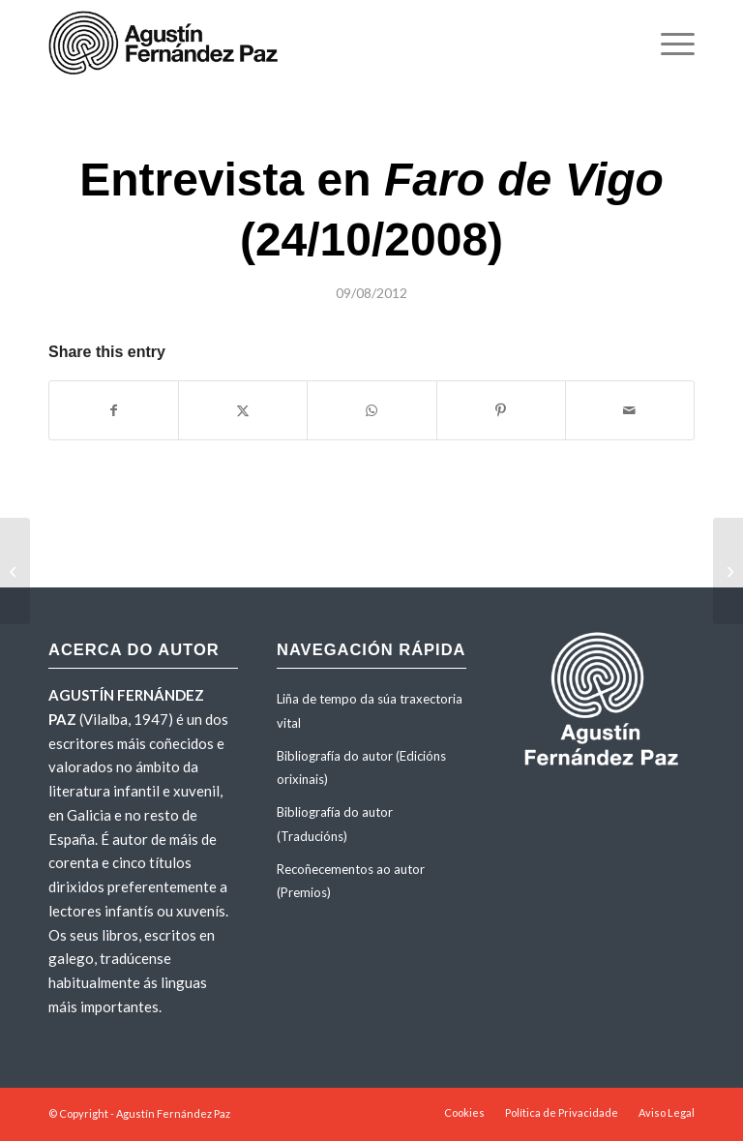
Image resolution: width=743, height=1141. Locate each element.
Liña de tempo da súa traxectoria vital (369, 711)
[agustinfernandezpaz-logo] (166, 43)
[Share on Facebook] (113, 410)
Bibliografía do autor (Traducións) (335, 824)
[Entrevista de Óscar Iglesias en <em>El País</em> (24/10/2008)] (728, 571)
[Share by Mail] (630, 410)
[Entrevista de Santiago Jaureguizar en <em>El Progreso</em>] (15, 571)
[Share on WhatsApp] (371, 410)
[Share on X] (243, 410)
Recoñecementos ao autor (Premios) (351, 881)
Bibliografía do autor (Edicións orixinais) (361, 768)
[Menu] (668, 43)
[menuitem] (668, 43)
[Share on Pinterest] (501, 410)
